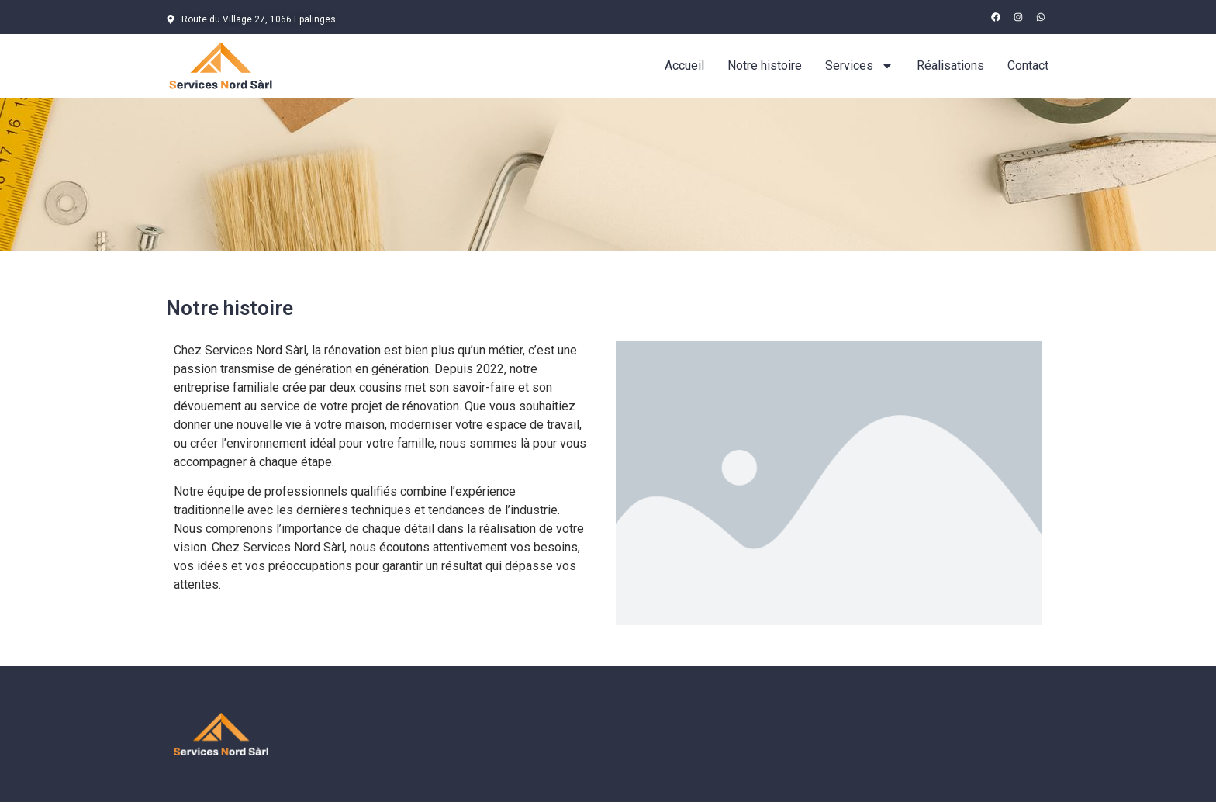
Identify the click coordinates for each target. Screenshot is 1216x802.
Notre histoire (764, 65)
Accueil (684, 65)
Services (859, 66)
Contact (1027, 65)
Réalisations (950, 65)
